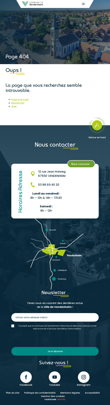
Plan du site (12, 392)
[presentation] (33, 338)
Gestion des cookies (53, 396)
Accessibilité (92, 392)
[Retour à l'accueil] (32, 4)
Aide (13, 106)
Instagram (83, 379)
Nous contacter (80, 164)
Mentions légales (70, 392)
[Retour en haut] (97, 127)
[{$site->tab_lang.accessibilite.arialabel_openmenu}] (83, 4)
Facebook (26, 379)
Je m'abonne (55, 351)
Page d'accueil (19, 99)
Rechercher (17, 103)
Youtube (54, 379)
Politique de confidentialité (39, 392)
